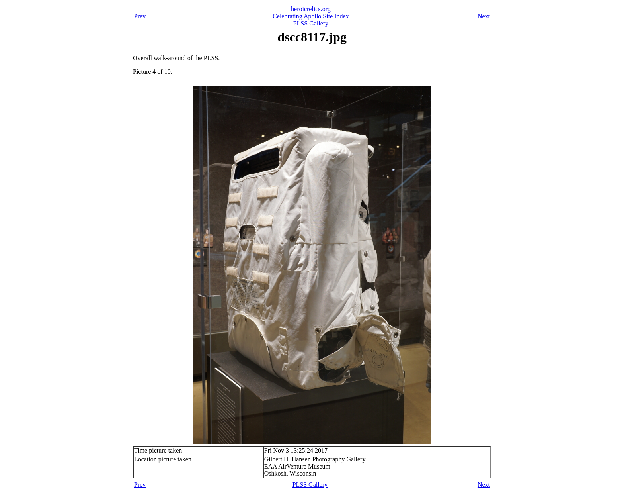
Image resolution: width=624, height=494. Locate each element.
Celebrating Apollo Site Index (311, 16)
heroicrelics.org (311, 9)
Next (484, 16)
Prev (140, 16)
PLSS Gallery (310, 23)
